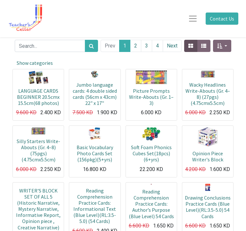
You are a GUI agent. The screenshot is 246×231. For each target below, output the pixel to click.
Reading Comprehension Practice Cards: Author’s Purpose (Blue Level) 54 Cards (151, 203)
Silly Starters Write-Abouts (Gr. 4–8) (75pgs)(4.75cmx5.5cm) (38, 150)
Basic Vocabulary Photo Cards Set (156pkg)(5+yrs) (95, 153)
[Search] (91, 46)
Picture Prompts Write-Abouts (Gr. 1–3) (151, 97)
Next (172, 46)
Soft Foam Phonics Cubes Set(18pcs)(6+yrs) (151, 153)
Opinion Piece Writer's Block (207, 156)
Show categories (35, 63)
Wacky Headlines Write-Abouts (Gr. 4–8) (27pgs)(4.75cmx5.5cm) (207, 94)
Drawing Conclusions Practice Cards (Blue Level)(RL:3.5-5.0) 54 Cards (208, 206)
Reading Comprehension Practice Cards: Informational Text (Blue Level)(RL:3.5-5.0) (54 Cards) (94, 206)
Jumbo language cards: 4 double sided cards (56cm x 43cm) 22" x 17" (95, 94)
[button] (222, 46)
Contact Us (222, 18)
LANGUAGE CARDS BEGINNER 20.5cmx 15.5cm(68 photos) (38, 97)
